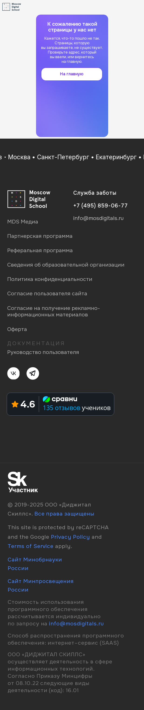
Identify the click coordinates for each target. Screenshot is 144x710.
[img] (132, 7)
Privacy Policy (70, 536)
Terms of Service (31, 546)
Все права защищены (64, 513)
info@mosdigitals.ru (76, 623)
